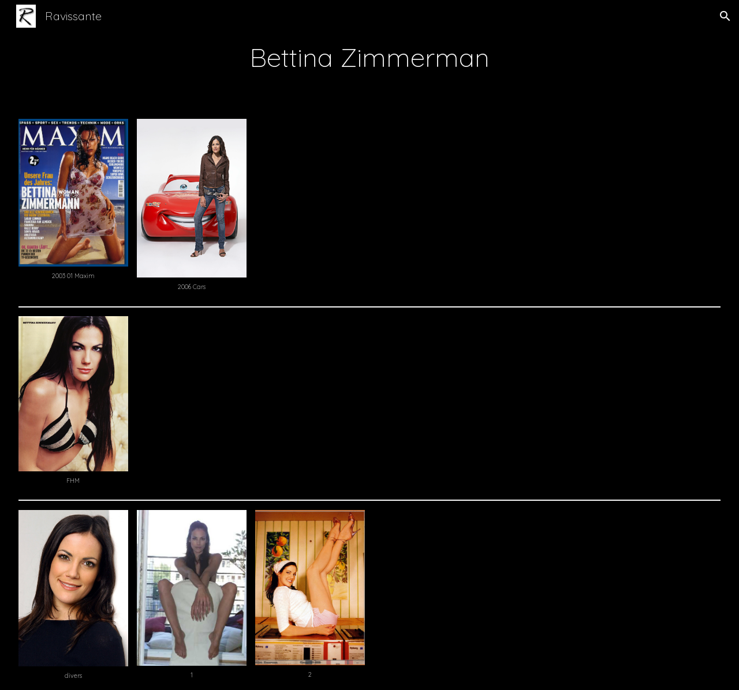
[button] (725, 16)
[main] (369, 57)
